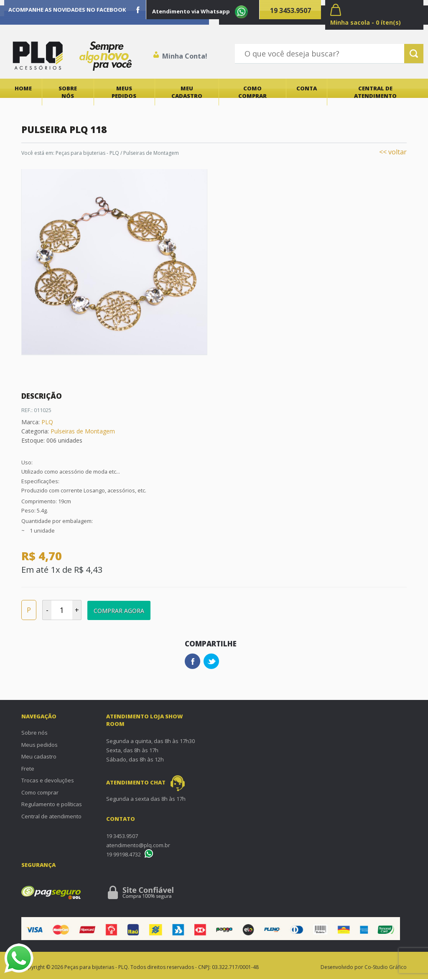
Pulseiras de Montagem (83, 431)
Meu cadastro (186, 92)
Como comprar (252, 92)
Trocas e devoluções (47, 780)
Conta (306, 88)
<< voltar (393, 151)
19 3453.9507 (290, 10)
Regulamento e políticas (51, 804)
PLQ (47, 422)
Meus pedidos (124, 92)
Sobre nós (68, 92)
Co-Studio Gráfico (385, 967)
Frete (27, 768)
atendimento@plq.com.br (138, 845)
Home (23, 88)
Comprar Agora (119, 611)
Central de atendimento (375, 92)
